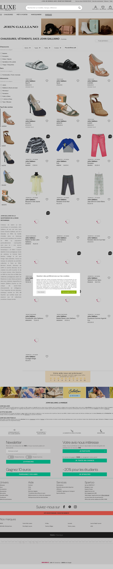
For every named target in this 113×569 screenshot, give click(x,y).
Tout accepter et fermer (68, 292)
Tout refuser (41, 292)
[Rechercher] (79, 7)
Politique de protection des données (62, 288)
